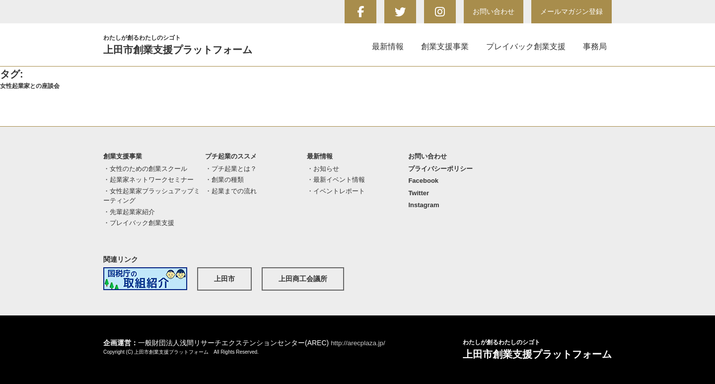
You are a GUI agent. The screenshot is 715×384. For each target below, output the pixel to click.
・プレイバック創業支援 (138, 223)
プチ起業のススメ (231, 156)
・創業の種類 (224, 179)
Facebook (423, 180)
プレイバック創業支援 (526, 46)
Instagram (423, 205)
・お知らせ (323, 168)
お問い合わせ (493, 11)
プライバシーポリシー (440, 168)
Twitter (418, 193)
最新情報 (388, 46)
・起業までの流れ (231, 191)
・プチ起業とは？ (231, 168)
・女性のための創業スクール (145, 168)
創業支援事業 (445, 46)
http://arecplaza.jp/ (359, 343)
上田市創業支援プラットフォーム (190, 44)
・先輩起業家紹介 (129, 212)
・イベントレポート (336, 191)
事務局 (595, 46)
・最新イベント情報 (336, 179)
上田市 (224, 279)
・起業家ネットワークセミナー (148, 179)
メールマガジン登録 (571, 11)
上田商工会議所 (303, 279)
